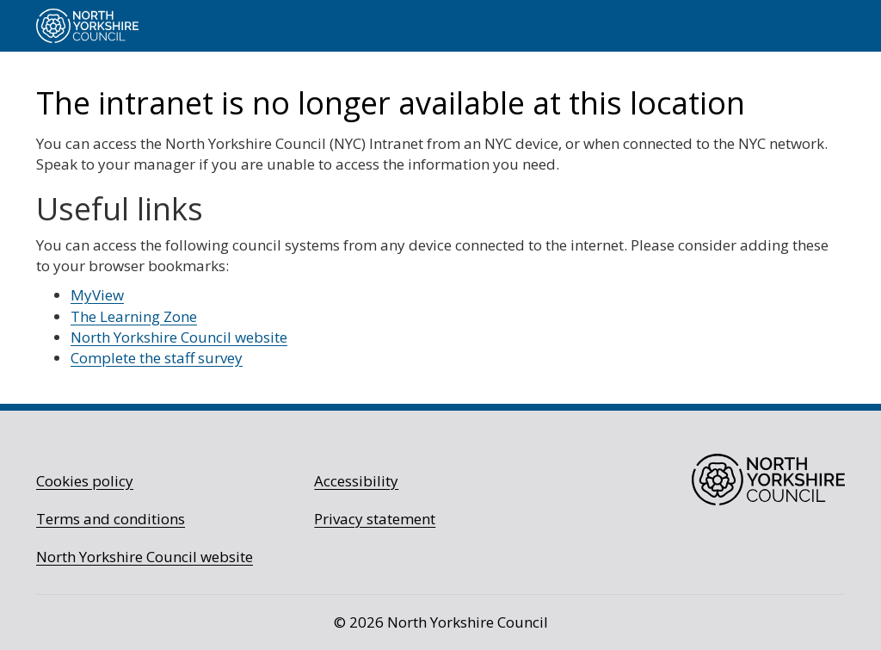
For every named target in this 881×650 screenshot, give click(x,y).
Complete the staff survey (157, 358)
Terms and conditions (110, 519)
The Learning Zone (134, 316)
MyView (97, 295)
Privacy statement (374, 519)
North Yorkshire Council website (179, 337)
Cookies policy (84, 481)
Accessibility (356, 481)
